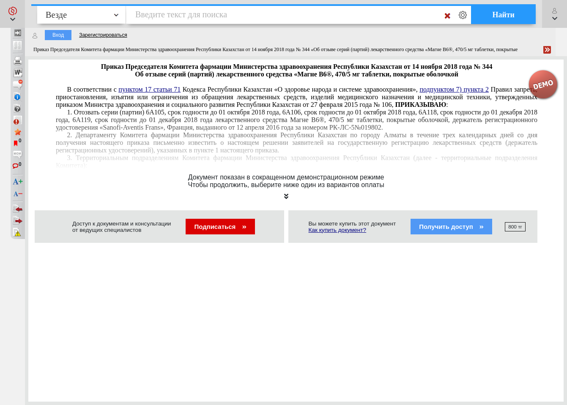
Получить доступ (451, 226)
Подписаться (220, 226)
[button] (12, 14)
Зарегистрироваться (103, 35)
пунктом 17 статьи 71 (149, 89)
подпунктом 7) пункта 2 (454, 89)
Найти (503, 15)
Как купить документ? (338, 230)
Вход (58, 35)
